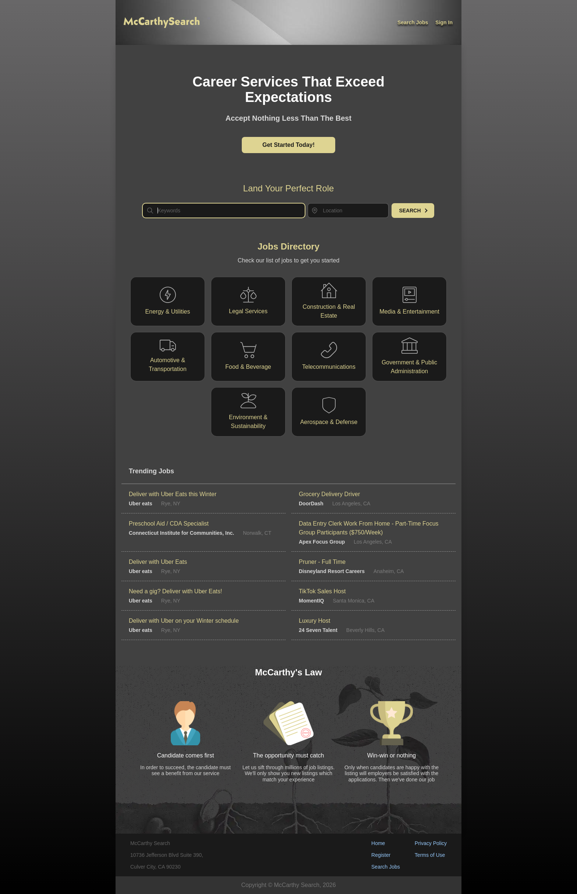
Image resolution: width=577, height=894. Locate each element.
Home (378, 843)
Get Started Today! (288, 145)
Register (380, 855)
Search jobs (412, 22)
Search (413, 210)
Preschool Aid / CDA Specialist (169, 523)
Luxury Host (314, 621)
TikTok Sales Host (322, 591)
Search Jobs (385, 867)
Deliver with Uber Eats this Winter (172, 494)
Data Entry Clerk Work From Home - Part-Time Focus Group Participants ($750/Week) (369, 528)
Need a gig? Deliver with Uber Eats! (175, 591)
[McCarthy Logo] (162, 22)
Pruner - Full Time (322, 562)
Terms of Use (430, 855)
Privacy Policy (431, 843)
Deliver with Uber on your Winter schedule (184, 621)
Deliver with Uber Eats (158, 562)
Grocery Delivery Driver (329, 494)
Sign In (444, 22)
